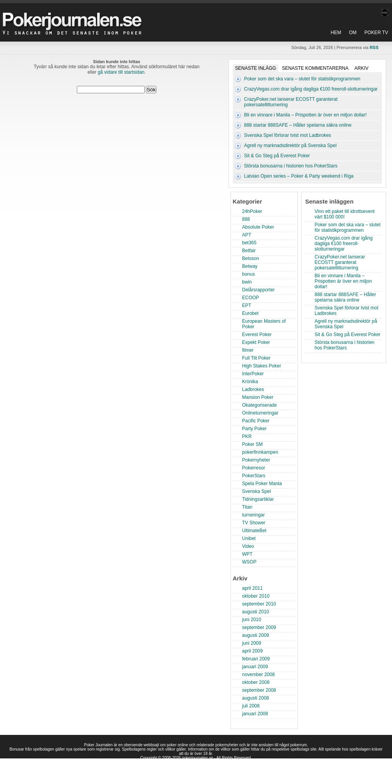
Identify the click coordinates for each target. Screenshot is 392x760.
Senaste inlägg (255, 68)
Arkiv (361, 68)
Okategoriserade (259, 405)
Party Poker (254, 428)
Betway (250, 266)
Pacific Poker (256, 421)
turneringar (253, 515)
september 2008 (259, 690)
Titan (247, 507)
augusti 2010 (255, 612)
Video (248, 546)
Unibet (249, 538)
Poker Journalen (74, 17)
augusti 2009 (255, 635)
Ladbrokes (253, 389)
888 (246, 219)
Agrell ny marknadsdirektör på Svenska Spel (290, 145)
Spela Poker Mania (262, 483)
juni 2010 (251, 619)
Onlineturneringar (260, 413)
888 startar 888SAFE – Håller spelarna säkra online (298, 125)
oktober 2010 (256, 596)
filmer (248, 350)
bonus (248, 274)
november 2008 (258, 674)
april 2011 (252, 588)
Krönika (250, 381)
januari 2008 (255, 713)
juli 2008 (251, 706)
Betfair (249, 250)
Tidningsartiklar (258, 499)
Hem (336, 32)
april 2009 (252, 651)
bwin (247, 282)
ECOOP (250, 297)
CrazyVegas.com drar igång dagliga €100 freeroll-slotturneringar (311, 89)
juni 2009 (251, 643)
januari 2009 (255, 666)
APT (246, 235)
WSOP (249, 562)
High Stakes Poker (261, 366)
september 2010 (259, 604)
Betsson (250, 258)
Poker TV (376, 32)
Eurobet (250, 313)
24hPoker (252, 211)
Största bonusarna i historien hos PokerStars (291, 166)
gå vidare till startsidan (121, 72)
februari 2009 (256, 659)
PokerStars (253, 475)
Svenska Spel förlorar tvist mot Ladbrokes (287, 135)
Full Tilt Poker (256, 358)
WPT (247, 554)
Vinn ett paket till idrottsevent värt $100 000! (345, 214)
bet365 (249, 242)
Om (352, 32)
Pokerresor (253, 468)
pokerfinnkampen (260, 452)
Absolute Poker (258, 227)
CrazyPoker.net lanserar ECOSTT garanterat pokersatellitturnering (340, 262)
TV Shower (253, 522)
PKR (247, 436)
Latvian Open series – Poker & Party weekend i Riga (299, 176)
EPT (246, 305)
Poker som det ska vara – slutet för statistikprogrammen (302, 79)
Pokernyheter (256, 460)
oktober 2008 (256, 682)
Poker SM (252, 444)
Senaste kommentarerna (315, 68)
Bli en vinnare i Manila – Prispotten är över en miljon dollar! (305, 115)
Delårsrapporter (258, 290)
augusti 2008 (255, 698)
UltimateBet (254, 530)
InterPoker (253, 373)
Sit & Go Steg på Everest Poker (277, 155)
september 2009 (259, 627)
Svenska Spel (256, 491)
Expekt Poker (256, 342)
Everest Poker (257, 334)
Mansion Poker (258, 397)
